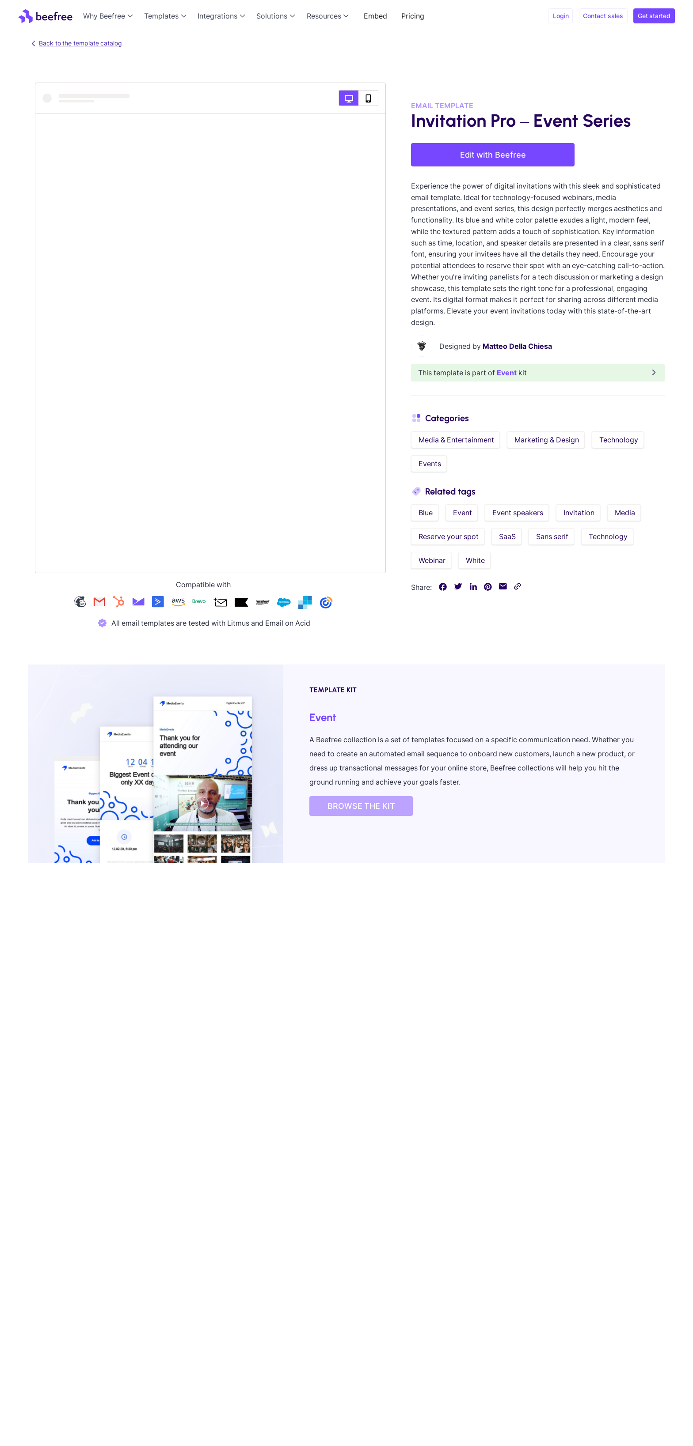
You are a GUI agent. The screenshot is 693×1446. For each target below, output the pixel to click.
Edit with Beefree (493, 154)
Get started (654, 15)
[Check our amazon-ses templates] (178, 603)
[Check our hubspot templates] (119, 603)
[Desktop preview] (348, 98)
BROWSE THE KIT (361, 806)
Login (561, 15)
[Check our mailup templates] (262, 603)
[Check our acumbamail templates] (220, 603)
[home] (45, 16)
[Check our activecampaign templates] (158, 603)
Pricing (412, 15)
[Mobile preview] (368, 98)
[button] (110, 16)
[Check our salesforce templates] (284, 603)
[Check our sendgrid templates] (305, 603)
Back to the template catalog (75, 43)
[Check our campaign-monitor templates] (138, 603)
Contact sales (603, 15)
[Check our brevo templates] (199, 603)
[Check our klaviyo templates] (241, 603)
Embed (375, 15)
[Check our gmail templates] (99, 603)
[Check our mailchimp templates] (80, 603)
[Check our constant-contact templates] (326, 603)
